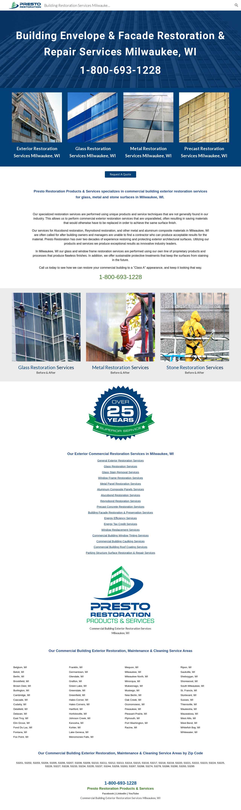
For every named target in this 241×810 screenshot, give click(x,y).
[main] (120, 49)
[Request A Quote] (120, 174)
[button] (236, 5)
